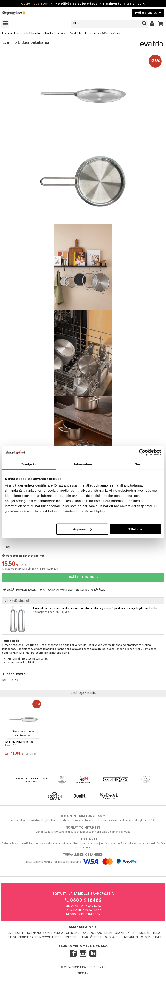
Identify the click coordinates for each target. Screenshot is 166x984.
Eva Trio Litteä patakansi (106, 33)
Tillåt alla (135, 529)
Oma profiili (15, 933)
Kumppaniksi (129, 937)
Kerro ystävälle (90, 590)
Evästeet (71, 937)
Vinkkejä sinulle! (17, 601)
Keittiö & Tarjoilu (55, 33)
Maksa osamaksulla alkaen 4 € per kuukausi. (30, 569)
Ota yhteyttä (124, 933)
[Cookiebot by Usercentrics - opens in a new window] (142, 452)
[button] (160, 24)
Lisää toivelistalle (19, 590)
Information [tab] (83, 464)
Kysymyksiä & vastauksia (45, 933)
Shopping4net (10, 33)
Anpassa (82, 529)
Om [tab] (137, 464)
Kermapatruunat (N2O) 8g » (50, 612)
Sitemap (99, 967)
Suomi (83, 973)
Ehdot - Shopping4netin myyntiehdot (34, 937)
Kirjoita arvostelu (56, 590)
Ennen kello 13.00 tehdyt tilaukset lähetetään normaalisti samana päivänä (83, 830)
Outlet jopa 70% (34, 4)
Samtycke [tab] (29, 464)
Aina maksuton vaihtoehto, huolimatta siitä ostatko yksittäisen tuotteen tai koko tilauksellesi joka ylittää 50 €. (83, 818)
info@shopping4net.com (83, 914)
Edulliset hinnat (150, 933)
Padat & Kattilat (78, 33)
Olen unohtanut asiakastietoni (89, 933)
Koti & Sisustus (32, 33)
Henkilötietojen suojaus (99, 937)
